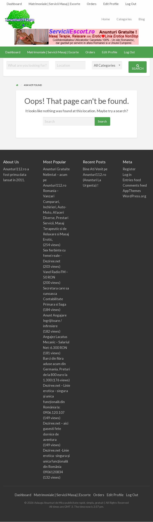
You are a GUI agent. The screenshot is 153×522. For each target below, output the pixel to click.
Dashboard (14, 4)
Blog (141, 19)
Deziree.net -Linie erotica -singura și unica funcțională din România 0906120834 (56, 461)
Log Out (130, 4)
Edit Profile (111, 4)
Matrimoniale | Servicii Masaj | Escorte (54, 4)
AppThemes (132, 191)
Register (129, 169)
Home (105, 19)
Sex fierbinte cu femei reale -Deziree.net (54, 255)
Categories (124, 19)
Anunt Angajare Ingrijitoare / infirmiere (55, 320)
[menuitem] (14, 4)
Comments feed (135, 185)
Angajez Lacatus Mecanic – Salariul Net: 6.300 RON (56, 342)
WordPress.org (134, 196)
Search (137, 67)
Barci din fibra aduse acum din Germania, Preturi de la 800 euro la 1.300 (56, 369)
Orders (91, 4)
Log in (127, 174)
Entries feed (132, 180)
